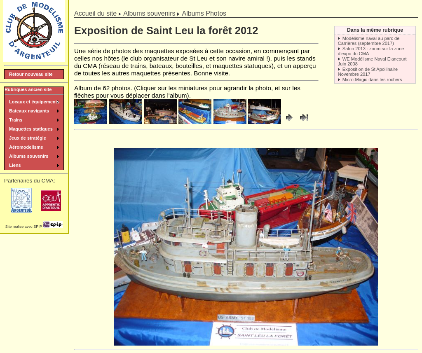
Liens (15, 165)
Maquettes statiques (31, 128)
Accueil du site (95, 13)
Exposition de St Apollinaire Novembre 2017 (368, 72)
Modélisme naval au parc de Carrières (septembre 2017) (369, 41)
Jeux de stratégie (27, 138)
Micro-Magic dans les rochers (372, 79)
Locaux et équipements (34, 101)
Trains (15, 119)
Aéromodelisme (26, 147)
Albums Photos (204, 13)
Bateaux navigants (29, 110)
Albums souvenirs (149, 13)
